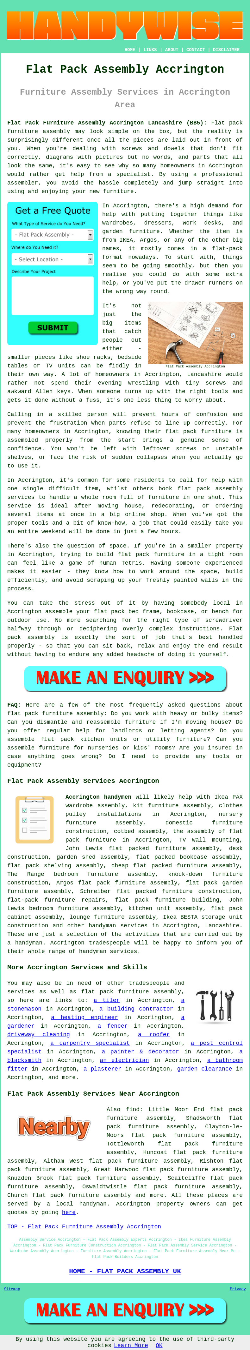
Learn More (131, 1345)
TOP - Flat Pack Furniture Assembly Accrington (84, 1227)
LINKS (150, 49)
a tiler (107, 1000)
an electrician (124, 1060)
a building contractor (136, 1009)
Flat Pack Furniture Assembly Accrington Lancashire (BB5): (107, 123)
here (69, 1212)
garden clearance (204, 1069)
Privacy (238, 1289)
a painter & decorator (140, 1052)
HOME (130, 49)
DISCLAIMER (226, 49)
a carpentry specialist (90, 1043)
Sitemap (12, 1289)
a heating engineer (84, 1017)
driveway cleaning (38, 1034)
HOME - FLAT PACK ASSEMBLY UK (125, 1271)
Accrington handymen (98, 797)
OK (159, 1345)
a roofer (154, 1034)
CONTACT (195, 49)
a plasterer (103, 1069)
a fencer (112, 1026)
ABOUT (171, 49)
